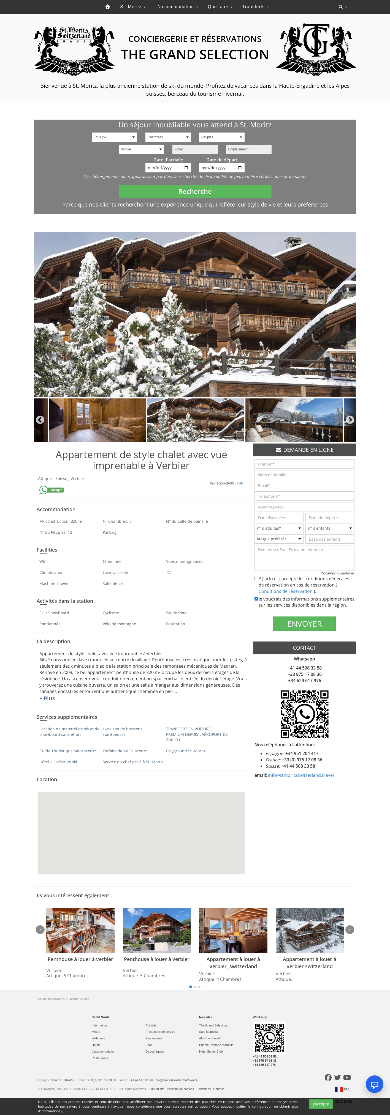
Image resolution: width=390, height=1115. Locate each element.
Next (350, 420)
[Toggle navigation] (343, 7)
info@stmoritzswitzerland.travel (301, 775)
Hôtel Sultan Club (211, 1051)
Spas (148, 1045)
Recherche (195, 191)
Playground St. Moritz (186, 750)
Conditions (204, 1089)
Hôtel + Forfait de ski (58, 761)
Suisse (61, 478)
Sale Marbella (208, 1031)
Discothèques (154, 1051)
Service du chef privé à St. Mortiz (133, 761)
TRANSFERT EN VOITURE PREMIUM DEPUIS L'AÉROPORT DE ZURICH (197, 734)
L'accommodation (176, 6)
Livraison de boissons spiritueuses (122, 731)
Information (99, 1025)
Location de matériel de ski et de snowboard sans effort (69, 731)
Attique (45, 478)
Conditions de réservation (286, 591)
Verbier (77, 478)
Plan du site (156, 1089)
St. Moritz (133, 6)
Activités (151, 1025)
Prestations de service (160, 1031)
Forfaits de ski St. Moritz (125, 750)
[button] (141, 828)
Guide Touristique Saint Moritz (67, 750)
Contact (218, 1089)
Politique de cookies (181, 1089)
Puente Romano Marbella (216, 1045)
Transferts (255, 6)
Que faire (220, 6)
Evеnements (153, 1038)
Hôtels (96, 1045)
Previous (40, 420)
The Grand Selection (213, 1025)
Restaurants (100, 1058)
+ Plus (47, 698)
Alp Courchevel (209, 1038)
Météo (96, 1031)
